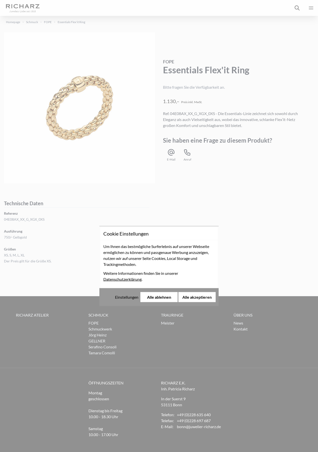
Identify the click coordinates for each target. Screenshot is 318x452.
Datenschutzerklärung (122, 239)
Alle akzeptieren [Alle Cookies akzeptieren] (197, 257)
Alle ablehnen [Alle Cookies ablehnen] (159, 257)
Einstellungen (126, 257)
